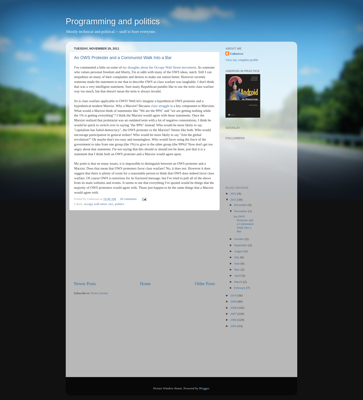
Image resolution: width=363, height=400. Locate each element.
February (240, 288)
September (241, 245)
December (241, 205)
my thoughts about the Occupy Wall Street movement (159, 67)
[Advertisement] (144, 245)
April (237, 275)
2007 (233, 313)
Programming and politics (113, 21)
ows (110, 204)
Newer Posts (85, 283)
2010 (233, 295)
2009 (233, 301)
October (239, 239)
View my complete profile (241, 60)
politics (119, 204)
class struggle (160, 106)
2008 (233, 307)
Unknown (236, 53)
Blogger (204, 388)
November (241, 211)
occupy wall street (95, 204)
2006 (233, 319)
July (237, 257)
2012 (233, 193)
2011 (233, 199)
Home (145, 283)
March (238, 281)
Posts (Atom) (99, 293)
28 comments (128, 199)
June (237, 263)
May (237, 269)
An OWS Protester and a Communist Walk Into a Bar (123, 57)
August (239, 251)
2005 (233, 326)
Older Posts (205, 283)
